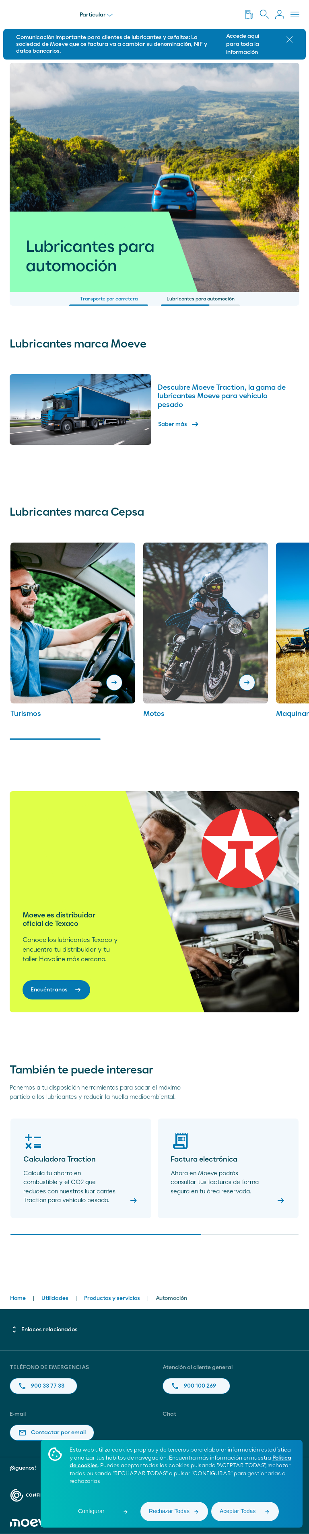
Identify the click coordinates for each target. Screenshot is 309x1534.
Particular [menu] (96, 15)
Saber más (179, 424)
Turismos (25, 714)
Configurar (91, 1511)
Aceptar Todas (237, 1511)
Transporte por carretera (108, 301)
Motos (154, 714)
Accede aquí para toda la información (242, 44)
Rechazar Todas (169, 1511)
